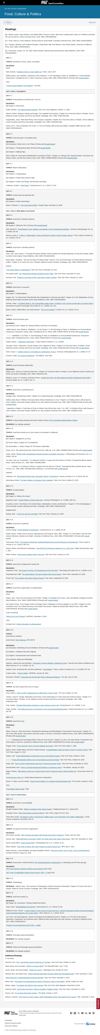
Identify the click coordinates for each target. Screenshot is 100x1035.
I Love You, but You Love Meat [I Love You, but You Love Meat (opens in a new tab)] (27, 514)
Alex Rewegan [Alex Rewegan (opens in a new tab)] (21, 640)
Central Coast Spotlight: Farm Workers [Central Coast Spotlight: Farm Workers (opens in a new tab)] (20, 86)
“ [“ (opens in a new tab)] (6, 777)
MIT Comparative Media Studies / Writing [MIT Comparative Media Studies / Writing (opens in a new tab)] (63, 420)
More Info (92, 22)
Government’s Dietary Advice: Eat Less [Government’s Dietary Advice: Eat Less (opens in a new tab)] (31, 554)
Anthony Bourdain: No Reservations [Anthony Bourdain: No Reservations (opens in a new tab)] (28, 624)
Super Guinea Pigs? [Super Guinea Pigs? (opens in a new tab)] (28, 843)
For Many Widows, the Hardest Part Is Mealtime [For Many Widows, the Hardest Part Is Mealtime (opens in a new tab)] (36, 480)
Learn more (22, 1015)
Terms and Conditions (11, 1026)
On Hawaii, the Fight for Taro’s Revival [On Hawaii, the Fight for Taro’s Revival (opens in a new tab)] (30, 985)
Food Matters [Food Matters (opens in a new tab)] (47, 669)
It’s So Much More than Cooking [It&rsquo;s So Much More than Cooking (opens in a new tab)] (26, 993)
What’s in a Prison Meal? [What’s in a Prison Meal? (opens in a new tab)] (35, 966)
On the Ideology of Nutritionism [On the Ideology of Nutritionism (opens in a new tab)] (28, 530)
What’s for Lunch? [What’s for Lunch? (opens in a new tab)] (36, 970)
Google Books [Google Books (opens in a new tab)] (83, 78)
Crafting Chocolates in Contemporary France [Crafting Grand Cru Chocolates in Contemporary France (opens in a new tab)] (37, 352)
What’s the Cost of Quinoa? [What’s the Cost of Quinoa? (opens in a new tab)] (16, 616)
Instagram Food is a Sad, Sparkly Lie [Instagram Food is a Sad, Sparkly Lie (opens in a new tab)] (29, 72)
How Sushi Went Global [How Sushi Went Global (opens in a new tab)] (29, 205)
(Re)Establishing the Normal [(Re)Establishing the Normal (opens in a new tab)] (25, 907)
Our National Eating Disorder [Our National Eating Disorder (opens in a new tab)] (27, 110)
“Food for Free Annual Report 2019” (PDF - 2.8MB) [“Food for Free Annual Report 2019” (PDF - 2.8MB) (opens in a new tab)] (23, 925)
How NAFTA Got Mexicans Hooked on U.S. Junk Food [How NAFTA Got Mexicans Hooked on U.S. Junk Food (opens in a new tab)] (54, 548)
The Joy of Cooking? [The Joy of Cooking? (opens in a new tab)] (48, 310)
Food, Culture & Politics (23, 14)
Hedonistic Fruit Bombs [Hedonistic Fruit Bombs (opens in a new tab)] (26, 342)
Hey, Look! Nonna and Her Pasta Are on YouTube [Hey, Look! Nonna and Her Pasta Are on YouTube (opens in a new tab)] (33, 962)
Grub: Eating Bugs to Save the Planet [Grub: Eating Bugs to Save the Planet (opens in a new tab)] (31, 813)
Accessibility (8, 1020)
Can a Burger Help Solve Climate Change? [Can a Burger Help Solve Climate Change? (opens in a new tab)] (29, 578)
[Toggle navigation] (4, 2)
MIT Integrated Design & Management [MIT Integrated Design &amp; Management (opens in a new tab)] (48, 862)
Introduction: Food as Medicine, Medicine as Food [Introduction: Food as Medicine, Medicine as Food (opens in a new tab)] (50, 663)
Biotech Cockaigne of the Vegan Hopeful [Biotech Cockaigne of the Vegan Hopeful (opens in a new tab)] (38, 809)
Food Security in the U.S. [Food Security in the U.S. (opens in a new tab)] (15, 777)
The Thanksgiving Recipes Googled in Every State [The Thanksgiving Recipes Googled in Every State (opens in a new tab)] (36, 274)
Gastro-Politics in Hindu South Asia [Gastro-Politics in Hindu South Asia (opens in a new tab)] (30, 500)
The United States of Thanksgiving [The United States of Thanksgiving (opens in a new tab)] (18, 270)
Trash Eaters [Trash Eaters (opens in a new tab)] (24, 185)
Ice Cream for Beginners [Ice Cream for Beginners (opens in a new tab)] (26, 356)
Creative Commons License (13, 1023)
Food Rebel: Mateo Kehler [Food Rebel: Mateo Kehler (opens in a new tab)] (15, 789)
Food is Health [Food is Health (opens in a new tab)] (22, 673)
